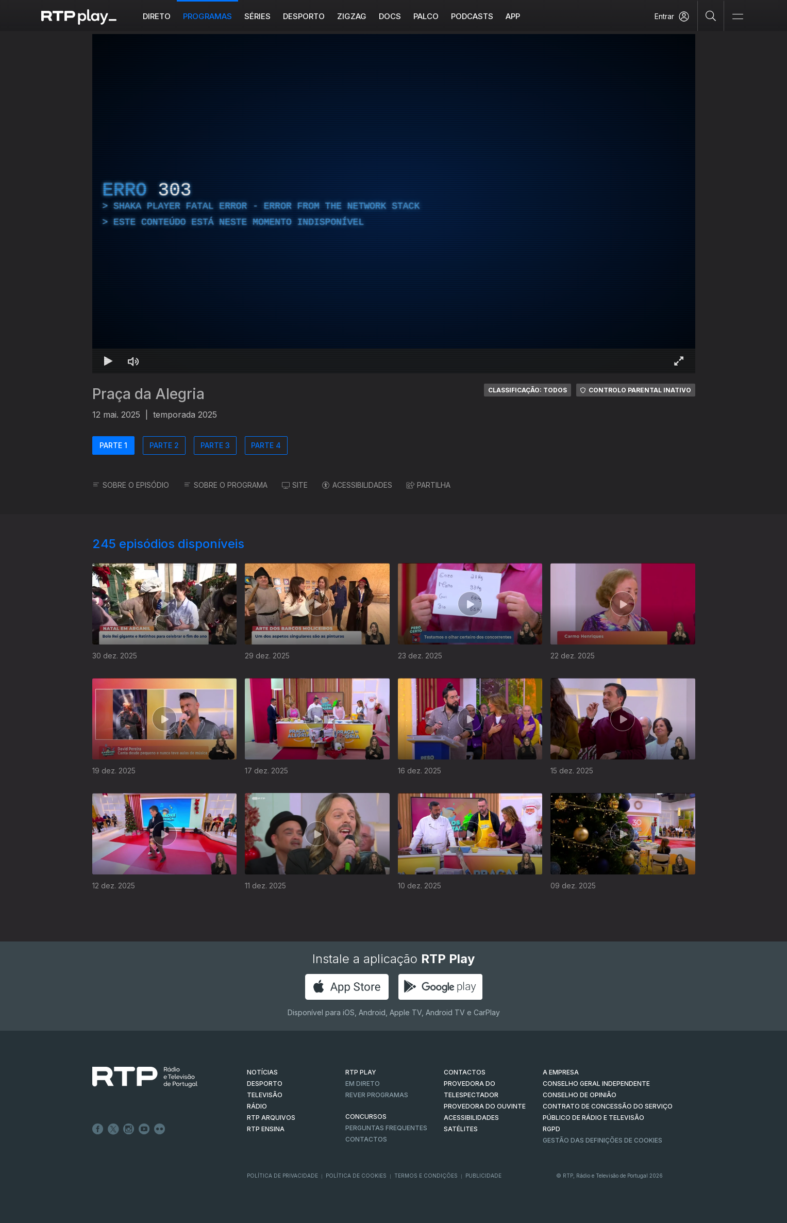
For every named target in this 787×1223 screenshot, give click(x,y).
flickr (159, 1129)
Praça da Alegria (148, 394)
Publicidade (483, 1175)
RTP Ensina (265, 1129)
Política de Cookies (356, 1175)
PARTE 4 (266, 445)
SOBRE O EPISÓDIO (130, 485)
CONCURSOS (366, 1116)
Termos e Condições (426, 1175)
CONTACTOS (464, 1072)
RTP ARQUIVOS (271, 1117)
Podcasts (472, 16)
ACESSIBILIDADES (357, 485)
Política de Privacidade (282, 1175)
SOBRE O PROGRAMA (225, 485)
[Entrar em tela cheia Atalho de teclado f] (678, 361)
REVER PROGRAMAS (376, 1095)
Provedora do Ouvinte (485, 1106)
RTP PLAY (360, 1072)
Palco (426, 16)
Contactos (366, 1139)
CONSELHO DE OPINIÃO (579, 1095)
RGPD (551, 1129)
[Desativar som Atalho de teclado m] (133, 361)
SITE (295, 485)
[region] (393, 203)
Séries (257, 16)
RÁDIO (257, 1106)
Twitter (113, 1129)
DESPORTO (264, 1083)
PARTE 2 (164, 445)
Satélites (461, 1129)
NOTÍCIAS (262, 1072)
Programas (207, 16)
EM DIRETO (362, 1083)
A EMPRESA (561, 1072)
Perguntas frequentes (386, 1128)
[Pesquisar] (711, 15)
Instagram (129, 1129)
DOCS (390, 16)
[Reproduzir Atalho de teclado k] (108, 361)
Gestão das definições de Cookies (602, 1140)
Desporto (304, 16)
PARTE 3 (215, 445)
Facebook (98, 1129)
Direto (157, 16)
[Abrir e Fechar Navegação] (737, 17)
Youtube (144, 1129)
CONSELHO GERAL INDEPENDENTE (596, 1083)
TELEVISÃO (264, 1095)
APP (513, 16)
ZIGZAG (351, 16)
